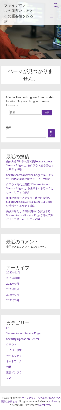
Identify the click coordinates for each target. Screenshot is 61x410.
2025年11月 (13, 272)
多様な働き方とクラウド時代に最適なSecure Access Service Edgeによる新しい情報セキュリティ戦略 (30, 201)
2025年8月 (12, 289)
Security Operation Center (22, 339)
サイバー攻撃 (14, 350)
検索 (8, 127)
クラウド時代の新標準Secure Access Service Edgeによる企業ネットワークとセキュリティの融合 (30, 188)
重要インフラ (14, 372)
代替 (8, 366)
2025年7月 (12, 294)
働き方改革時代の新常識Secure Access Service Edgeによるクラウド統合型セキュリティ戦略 (30, 165)
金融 (8, 378)
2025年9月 (12, 283)
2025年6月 (12, 300)
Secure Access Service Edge (23, 333)
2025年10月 (13, 278)
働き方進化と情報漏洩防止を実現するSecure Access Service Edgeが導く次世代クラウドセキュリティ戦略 (30, 215)
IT (7, 327)
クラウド (11, 344)
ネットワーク (14, 361)
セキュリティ (14, 355)
